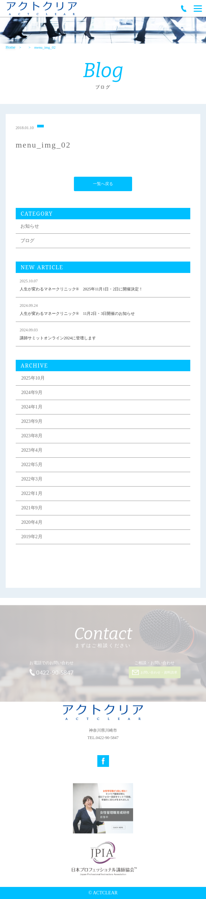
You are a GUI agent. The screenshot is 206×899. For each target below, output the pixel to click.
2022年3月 (31, 479)
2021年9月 (31, 508)
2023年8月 (31, 436)
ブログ (27, 241)
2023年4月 (31, 450)
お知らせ (29, 226)
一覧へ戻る (103, 184)
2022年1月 (31, 494)
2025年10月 (33, 378)
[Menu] (197, 8)
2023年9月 (31, 422)
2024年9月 (31, 393)
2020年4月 (31, 522)
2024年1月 (31, 407)
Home (10, 47)
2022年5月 (31, 465)
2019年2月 (31, 537)
